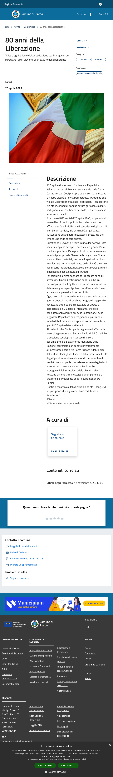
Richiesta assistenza (39, 730)
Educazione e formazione (63, 650)
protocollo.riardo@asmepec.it (17, 741)
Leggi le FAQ (35, 725)
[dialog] (56, 759)
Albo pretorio (63, 715)
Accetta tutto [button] (45, 765)
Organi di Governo (11, 648)
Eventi (88, 678)
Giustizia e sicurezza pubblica (67, 659)
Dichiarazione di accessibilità (65, 733)
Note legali (62, 726)
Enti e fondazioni (10, 664)
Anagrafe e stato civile (40, 650)
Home (6, 27)
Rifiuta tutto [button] (68, 765)
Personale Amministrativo (9, 676)
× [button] (110, 745)
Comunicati (29, 27)
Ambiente (62, 676)
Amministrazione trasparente (65, 708)
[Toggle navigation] (6, 14)
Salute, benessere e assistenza (67, 683)
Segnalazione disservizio (36, 718)
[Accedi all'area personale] (100, 4)
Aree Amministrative (12, 653)
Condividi (83, 41)
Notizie (88, 648)
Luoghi (88, 673)
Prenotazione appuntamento (36, 708)
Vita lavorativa (36, 661)
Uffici (4, 658)
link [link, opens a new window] (84, 759)
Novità (17, 27)
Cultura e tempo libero (40, 655)
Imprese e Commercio (40, 666)
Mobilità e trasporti (39, 682)
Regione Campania (13, 4)
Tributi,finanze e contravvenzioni (65, 669)
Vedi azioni (83, 47)
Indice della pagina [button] (17, 173)
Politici (5, 669)
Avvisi (88, 658)
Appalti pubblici (37, 671)
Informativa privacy (67, 721)
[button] (56, 772)
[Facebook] (89, 14)
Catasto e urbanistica (40, 677)
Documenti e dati (10, 684)
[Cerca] (107, 14)
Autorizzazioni (64, 690)
